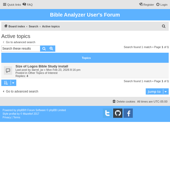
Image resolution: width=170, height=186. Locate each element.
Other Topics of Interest (43, 72)
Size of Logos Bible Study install (42, 66)
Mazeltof (28, 113)
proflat (12, 113)
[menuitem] (27, 5)
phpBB (21, 110)
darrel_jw (37, 69)
